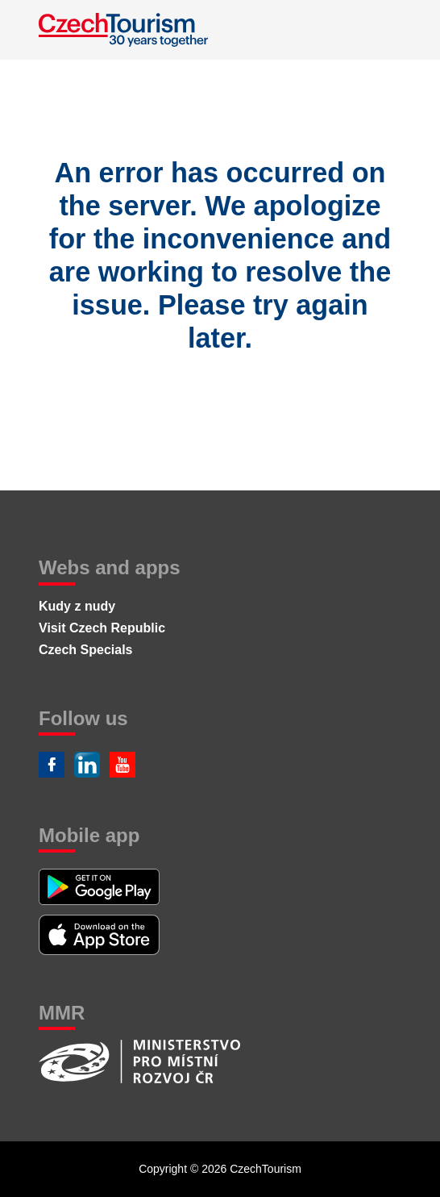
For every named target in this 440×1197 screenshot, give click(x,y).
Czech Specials (86, 650)
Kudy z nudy (77, 606)
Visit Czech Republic (102, 628)
